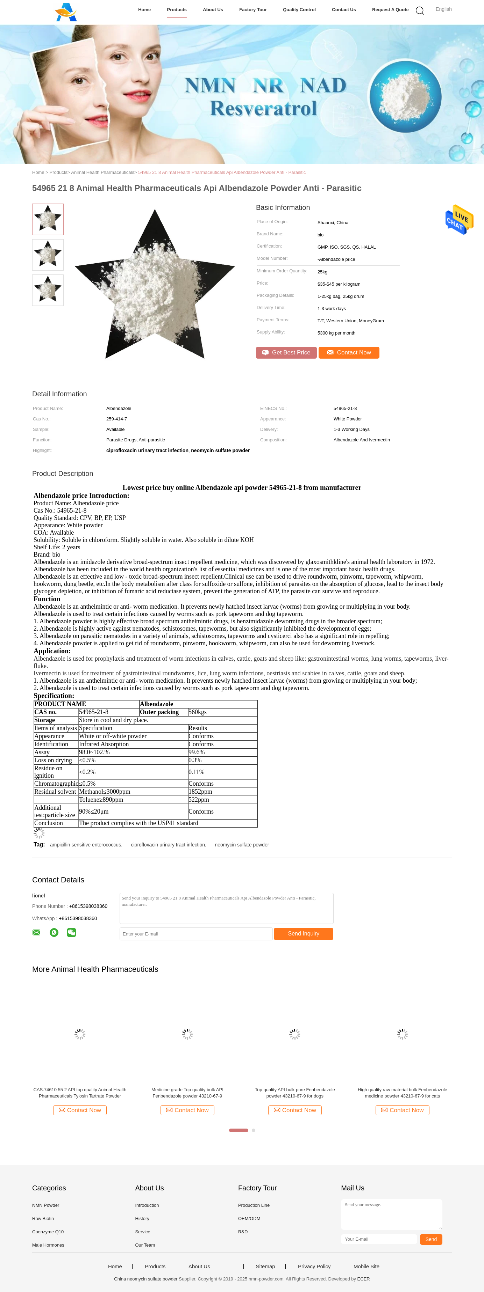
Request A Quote (390, 9)
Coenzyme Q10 (48, 1231)
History (142, 1218)
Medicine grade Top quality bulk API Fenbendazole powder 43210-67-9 (187, 1093)
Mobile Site (366, 1266)
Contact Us (344, 9)
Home (144, 9)
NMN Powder (45, 1205)
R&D (243, 1231)
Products (177, 9)
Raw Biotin (43, 1218)
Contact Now (349, 352)
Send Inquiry (304, 934)
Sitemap (265, 1266)
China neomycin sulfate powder (145, 1279)
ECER (363, 1279)
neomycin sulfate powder (242, 844)
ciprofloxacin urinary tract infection (168, 844)
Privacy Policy (314, 1266)
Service (142, 1231)
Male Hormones (48, 1245)
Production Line (254, 1205)
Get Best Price (286, 352)
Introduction (147, 1205)
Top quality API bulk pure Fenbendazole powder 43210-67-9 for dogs (295, 1093)
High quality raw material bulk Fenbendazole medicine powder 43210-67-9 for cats (402, 1093)
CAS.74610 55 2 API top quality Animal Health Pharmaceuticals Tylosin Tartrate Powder (80, 1093)
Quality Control (299, 9)
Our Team (145, 1245)
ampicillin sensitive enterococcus (85, 844)
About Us (213, 9)
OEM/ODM (249, 1218)
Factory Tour (253, 9)
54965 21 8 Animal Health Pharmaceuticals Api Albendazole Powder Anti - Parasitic (222, 172)
